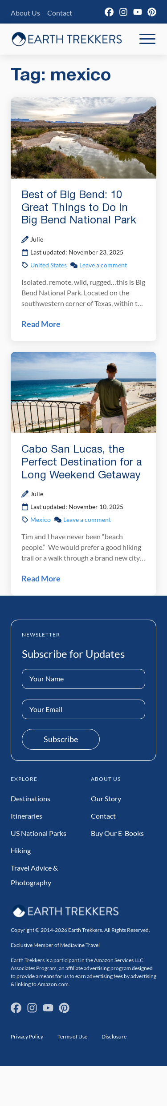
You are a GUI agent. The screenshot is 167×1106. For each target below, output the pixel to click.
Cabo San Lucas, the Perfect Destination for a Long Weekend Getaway (81, 463)
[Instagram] (123, 12)
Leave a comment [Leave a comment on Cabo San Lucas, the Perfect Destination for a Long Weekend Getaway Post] (87, 519)
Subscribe (61, 739)
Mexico (40, 519)
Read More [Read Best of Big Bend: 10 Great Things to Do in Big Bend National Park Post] (41, 324)
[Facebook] (109, 12)
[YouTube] (137, 12)
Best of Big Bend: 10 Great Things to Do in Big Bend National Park (78, 208)
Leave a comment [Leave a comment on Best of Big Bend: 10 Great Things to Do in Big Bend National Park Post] (103, 265)
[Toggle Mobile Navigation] (147, 39)
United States (48, 265)
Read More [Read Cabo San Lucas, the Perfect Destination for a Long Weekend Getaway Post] (41, 578)
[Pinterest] (151, 12)
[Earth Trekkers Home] (67, 38)
